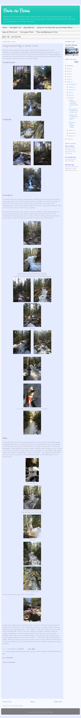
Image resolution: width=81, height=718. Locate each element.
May (70, 95)
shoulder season (25, 651)
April (70, 98)
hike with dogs (11, 651)
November (72, 84)
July (70, 92)
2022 (69, 68)
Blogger (50, 712)
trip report (33, 651)
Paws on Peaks (16, 11)
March (71, 130)
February (71, 133)
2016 (68, 82)
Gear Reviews (29, 27)
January (71, 136)
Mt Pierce (18, 651)
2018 (68, 76)
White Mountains (42, 651)
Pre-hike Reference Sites (47, 32)
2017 (68, 79)
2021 (68, 71)
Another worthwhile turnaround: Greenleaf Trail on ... (73, 103)
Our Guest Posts (27, 32)
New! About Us (15, 27)
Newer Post (7, 702)
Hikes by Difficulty (9, 32)
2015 (68, 139)
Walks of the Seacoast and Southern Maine (54, 27)
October (71, 87)
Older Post (58, 702)
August (71, 90)
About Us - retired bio (11, 36)
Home (5, 27)
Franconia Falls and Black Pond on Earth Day (73, 110)
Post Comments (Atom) (16, 706)
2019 (68, 74)
